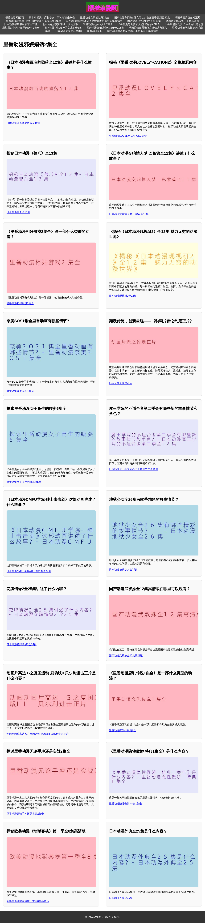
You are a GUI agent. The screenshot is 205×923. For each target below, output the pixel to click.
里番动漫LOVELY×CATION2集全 (128, 135)
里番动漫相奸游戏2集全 (20, 303)
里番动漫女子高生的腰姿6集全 (24, 482)
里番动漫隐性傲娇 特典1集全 (125, 803)
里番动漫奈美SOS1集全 (20, 391)
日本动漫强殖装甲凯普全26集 (21, 24)
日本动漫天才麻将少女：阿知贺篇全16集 (52, 17)
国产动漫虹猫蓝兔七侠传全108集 (105, 27)
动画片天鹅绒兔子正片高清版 (182, 21)
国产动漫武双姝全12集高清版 (126, 655)
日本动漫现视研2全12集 (122, 295)
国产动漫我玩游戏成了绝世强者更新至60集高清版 (94, 21)
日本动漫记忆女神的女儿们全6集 (63, 27)
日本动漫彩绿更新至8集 (68, 31)
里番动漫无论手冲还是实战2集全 (25, 813)
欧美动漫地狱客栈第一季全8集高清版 (28, 901)
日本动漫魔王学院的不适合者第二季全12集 (133, 469)
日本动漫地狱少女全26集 (123, 569)
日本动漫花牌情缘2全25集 (22, 644)
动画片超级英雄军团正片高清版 (60, 24)
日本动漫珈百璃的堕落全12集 (23, 123)
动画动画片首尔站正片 (187, 17)
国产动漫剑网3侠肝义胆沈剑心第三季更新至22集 (142, 17)
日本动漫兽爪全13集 (18, 212)
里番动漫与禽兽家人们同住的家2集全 (139, 24)
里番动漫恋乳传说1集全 (122, 730)
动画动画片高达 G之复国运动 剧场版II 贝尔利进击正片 (38, 733)
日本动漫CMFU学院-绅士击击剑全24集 (29, 571)
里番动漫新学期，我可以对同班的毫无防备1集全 (33, 21)
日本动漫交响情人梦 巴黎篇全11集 (128, 214)
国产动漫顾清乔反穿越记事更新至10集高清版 (133, 31)
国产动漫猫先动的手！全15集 (144, 21)
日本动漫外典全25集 (120, 898)
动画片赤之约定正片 (120, 383)
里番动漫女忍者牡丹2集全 (95, 17)
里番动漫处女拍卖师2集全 (98, 24)
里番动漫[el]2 (94, 31)
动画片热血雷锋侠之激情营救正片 (148, 27)
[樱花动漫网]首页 (14, 17)
